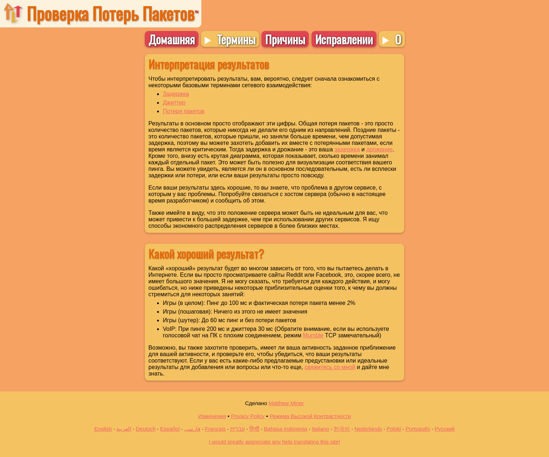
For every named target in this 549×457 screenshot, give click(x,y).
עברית (237, 429)
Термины (236, 39)
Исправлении (344, 39)
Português (418, 429)
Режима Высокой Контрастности (310, 416)
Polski (394, 429)
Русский (445, 429)
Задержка (176, 94)
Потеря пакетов (184, 111)
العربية (123, 429)
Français (215, 429)
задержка (347, 149)
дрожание (379, 149)
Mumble (313, 335)
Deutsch (146, 429)
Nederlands (368, 429)
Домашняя (171, 39)
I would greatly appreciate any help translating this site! (274, 442)
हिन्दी (254, 429)
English (103, 429)
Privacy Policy (247, 416)
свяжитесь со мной (329, 367)
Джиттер (174, 102)
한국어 (342, 429)
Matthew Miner (286, 403)
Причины (285, 39)
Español (170, 429)
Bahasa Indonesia (285, 429)
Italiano (320, 429)
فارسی (192, 429)
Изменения (212, 416)
